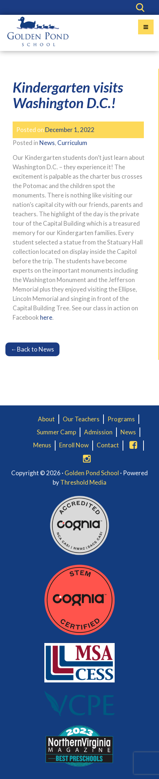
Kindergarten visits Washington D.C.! (68, 95)
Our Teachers (81, 419)
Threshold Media (83, 482)
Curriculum (72, 142)
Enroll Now (74, 445)
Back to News (32, 349)
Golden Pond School (92, 473)
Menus (42, 445)
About (46, 419)
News (47, 142)
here (46, 317)
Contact (108, 445)
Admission (98, 432)
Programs (121, 419)
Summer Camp (56, 432)
